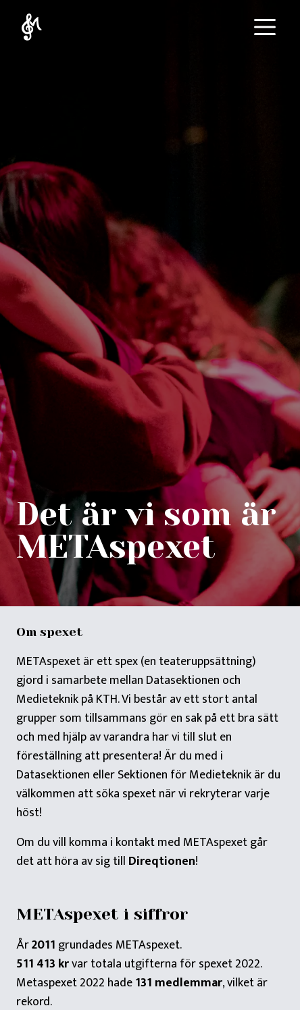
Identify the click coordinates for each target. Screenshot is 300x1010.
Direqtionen (161, 861)
